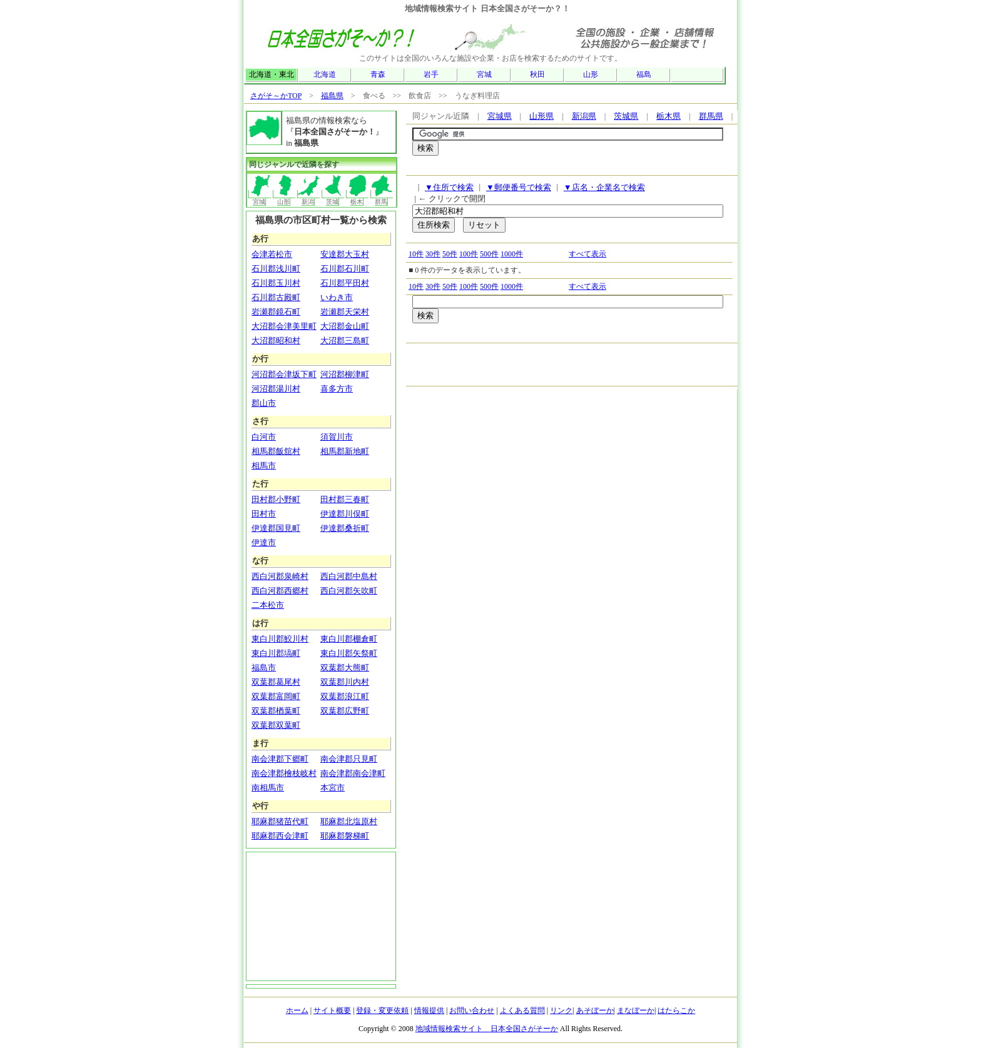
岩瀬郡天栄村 (344, 311)
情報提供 (429, 1010)
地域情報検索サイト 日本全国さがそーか (486, 1028)
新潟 (309, 197)
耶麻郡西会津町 (280, 835)
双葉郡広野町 (344, 710)
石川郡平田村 (344, 283)
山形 (590, 74)
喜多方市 (336, 388)
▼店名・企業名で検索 (604, 187)
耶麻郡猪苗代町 (280, 821)
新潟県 (584, 116)
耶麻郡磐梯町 (344, 835)
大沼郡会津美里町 (284, 326)
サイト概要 (332, 1010)
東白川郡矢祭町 (348, 653)
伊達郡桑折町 (344, 528)
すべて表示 (587, 253)
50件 (449, 253)
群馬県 (711, 116)
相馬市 (264, 465)
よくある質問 (522, 1010)
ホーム (297, 1010)
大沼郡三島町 (344, 340)
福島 (643, 74)
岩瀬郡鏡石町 (276, 311)
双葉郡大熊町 (344, 667)
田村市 (264, 513)
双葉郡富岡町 (276, 696)
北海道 (324, 74)
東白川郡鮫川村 (280, 638)
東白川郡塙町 (276, 653)
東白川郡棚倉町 (348, 638)
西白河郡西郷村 (280, 590)
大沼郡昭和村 (276, 340)
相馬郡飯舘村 (276, 451)
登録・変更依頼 (382, 1010)
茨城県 (626, 116)
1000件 (512, 253)
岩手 (431, 74)
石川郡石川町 (344, 268)
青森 (377, 74)
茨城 (333, 197)
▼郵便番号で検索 (518, 187)
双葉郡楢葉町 (276, 710)
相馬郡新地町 (344, 451)
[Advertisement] (558, 168)
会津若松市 (272, 254)
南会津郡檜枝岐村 (284, 773)
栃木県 (668, 116)
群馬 (382, 197)
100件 (468, 253)
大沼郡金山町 (344, 326)
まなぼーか (635, 1010)
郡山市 (264, 403)
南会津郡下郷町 (280, 758)
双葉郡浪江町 (344, 696)
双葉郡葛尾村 (276, 682)
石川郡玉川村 (276, 283)
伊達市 (264, 542)
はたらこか (676, 1010)
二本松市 (268, 605)
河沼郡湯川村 (276, 388)
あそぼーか (595, 1010)
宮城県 (499, 116)
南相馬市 (268, 787)
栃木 (358, 197)
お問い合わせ (471, 1010)
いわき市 (336, 297)
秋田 (537, 74)
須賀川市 (336, 436)
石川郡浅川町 (276, 268)
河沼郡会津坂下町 (284, 374)
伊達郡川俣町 (344, 513)
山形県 (541, 116)
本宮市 (332, 787)
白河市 (264, 436)
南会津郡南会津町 (352, 773)
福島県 (332, 95)
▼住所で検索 (449, 187)
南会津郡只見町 (348, 758)
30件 (432, 253)
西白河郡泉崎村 (280, 576)
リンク (561, 1010)
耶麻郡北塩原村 (348, 821)
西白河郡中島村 (348, 576)
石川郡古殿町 (276, 297)
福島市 (264, 667)
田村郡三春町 (344, 499)
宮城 (484, 74)
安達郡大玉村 (344, 254)
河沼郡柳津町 (344, 374)
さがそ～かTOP (276, 95)
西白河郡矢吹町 (348, 590)
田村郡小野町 (276, 499)
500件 (489, 253)
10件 (416, 253)
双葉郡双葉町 (276, 725)
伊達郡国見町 (276, 528)
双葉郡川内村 (344, 682)
